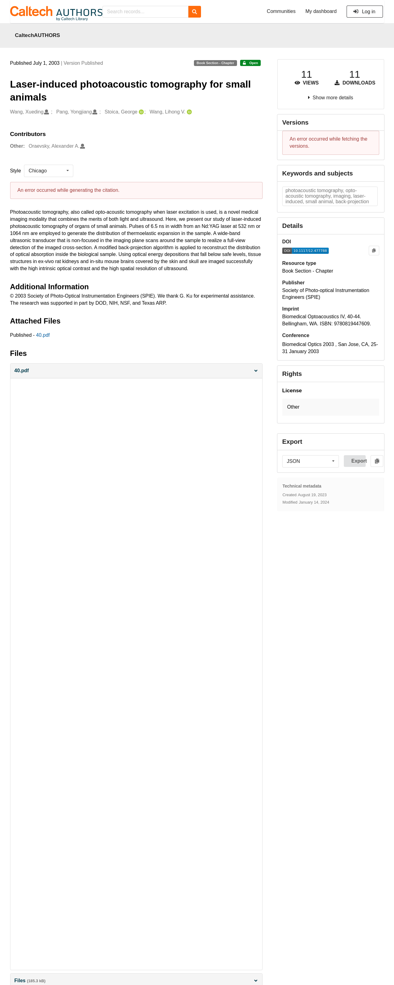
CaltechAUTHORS (37, 35)
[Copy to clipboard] (374, 250)
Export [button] (358, 461)
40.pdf (43, 335)
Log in (364, 11)
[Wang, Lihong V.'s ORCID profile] (188, 112)
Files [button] (136, 980)
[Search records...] (145, 12)
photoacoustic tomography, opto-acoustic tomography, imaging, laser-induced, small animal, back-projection (327, 196)
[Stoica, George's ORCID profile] (140, 112)
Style (15, 170)
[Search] (194, 12)
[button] (136, 371)
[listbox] (48, 171)
